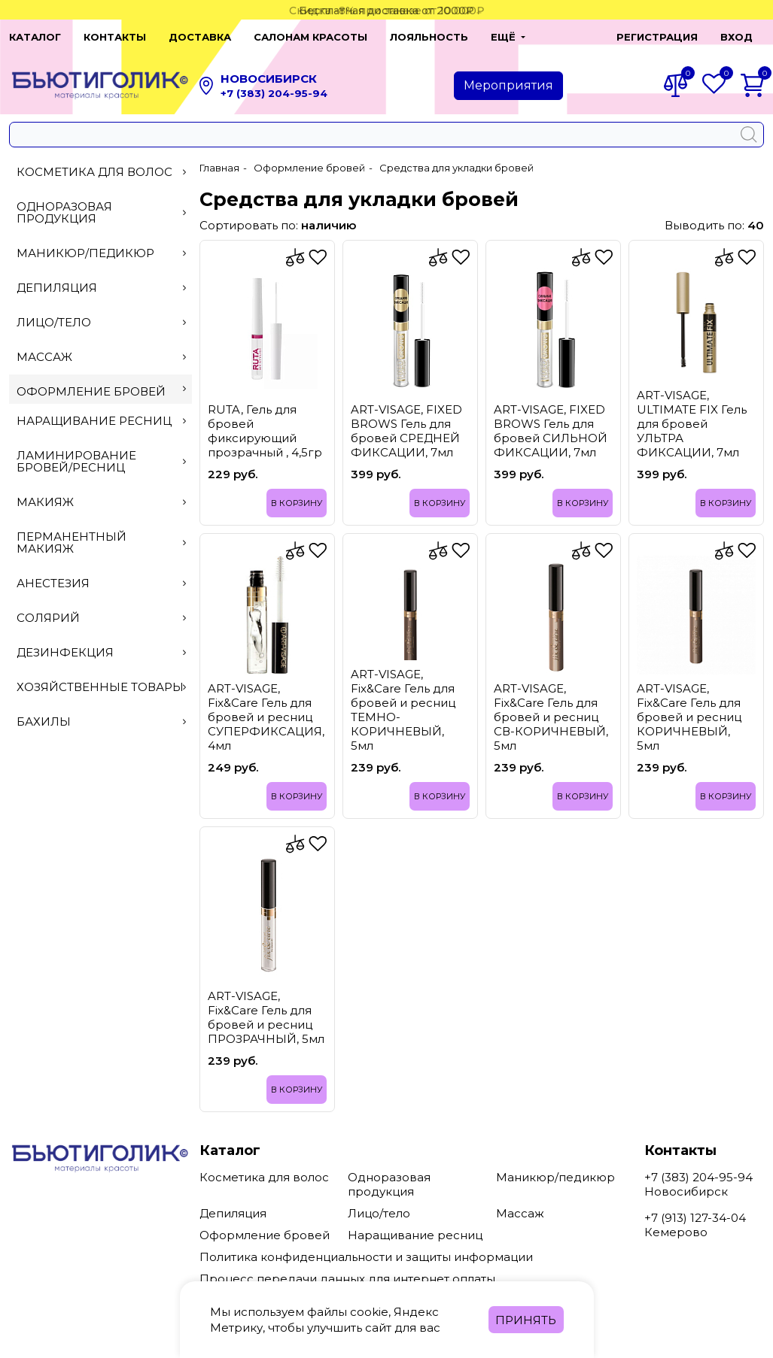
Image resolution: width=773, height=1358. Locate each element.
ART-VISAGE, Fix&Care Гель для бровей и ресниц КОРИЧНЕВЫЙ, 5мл (689, 717)
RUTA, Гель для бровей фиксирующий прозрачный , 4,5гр (265, 430)
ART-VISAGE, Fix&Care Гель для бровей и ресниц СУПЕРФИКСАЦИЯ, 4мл (266, 717)
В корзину (296, 503)
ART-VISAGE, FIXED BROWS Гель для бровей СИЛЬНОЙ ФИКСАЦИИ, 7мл (550, 430)
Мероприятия (508, 85)
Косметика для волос (101, 172)
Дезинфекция (101, 652)
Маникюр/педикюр (101, 253)
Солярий (101, 618)
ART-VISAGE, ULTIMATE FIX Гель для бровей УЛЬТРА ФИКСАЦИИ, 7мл (692, 423)
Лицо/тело (101, 322)
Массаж (101, 357)
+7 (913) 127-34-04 (695, 1218)
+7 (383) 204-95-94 (274, 93)
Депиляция (101, 287)
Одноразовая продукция (101, 212)
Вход (736, 37)
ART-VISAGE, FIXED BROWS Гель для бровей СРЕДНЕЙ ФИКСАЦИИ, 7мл (406, 430)
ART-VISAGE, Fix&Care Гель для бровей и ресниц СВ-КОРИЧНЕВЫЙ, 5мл (551, 717)
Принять (525, 1320)
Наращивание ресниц (101, 421)
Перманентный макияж (101, 542)
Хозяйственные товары (101, 687)
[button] (569, 37)
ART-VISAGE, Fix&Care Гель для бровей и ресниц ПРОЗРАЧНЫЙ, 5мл (266, 1017)
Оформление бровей (101, 391)
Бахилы (101, 721)
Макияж (101, 502)
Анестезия (101, 583)
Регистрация (657, 37)
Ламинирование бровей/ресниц (101, 461)
